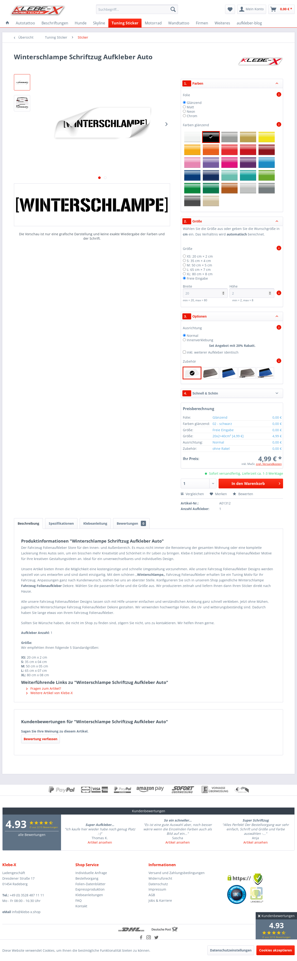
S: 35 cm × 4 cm (199, 260)
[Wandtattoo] (179, 23)
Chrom (192, 116)
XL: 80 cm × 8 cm (200, 274)
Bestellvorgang (86, 878)
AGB (151, 895)
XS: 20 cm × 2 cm (200, 256)
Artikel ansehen (100, 842)
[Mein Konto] (251, 9)
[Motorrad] (153, 23)
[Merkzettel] (230, 9)
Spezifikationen (61, 523)
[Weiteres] (222, 23)
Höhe (251, 291)
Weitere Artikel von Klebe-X (49, 693)
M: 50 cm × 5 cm (199, 265)
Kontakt (81, 906)
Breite (205, 291)
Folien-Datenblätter (90, 884)
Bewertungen (131, 523)
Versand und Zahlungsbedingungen (176, 873)
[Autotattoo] (25, 23)
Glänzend (194, 102)
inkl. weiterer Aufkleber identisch (213, 352)
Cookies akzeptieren (275, 950)
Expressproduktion (90, 889)
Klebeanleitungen (89, 895)
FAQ (78, 900)
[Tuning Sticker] (125, 23)
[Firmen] (202, 23)
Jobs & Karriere (160, 900)
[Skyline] (99, 23)
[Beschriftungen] (54, 23)
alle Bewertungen (31, 834)
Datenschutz (158, 884)
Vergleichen (192, 494)
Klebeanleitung (95, 523)
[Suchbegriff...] (137, 9)
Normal (192, 335)
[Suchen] (173, 9)
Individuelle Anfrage (91, 873)
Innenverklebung (200, 340)
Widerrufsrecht (160, 878)
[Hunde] (80, 23)
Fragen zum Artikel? (43, 688)
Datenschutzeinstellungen (231, 950)
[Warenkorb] (281, 9)
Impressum (157, 889)
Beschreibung (28, 523)
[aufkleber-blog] (249, 23)
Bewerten (243, 494)
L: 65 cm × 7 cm (199, 269)
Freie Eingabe (197, 278)
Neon (191, 111)
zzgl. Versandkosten (269, 464)
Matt (190, 107)
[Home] (7, 23)
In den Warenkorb (256, 483)
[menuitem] (137, 9)
